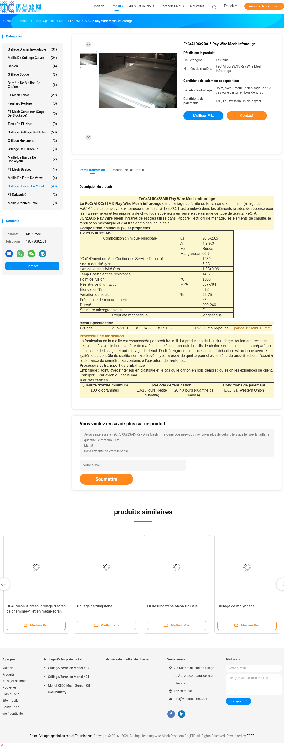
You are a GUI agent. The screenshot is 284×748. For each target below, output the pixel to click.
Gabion (32, 66)
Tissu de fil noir (32, 124)
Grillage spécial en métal (32, 186)
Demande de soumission (264, 6)
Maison (7, 668)
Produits (8, 674)
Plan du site (10, 694)
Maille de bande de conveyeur (32, 159)
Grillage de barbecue (32, 149)
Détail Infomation (92, 170)
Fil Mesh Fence (32, 95)
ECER (251, 736)
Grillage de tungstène (94, 606)
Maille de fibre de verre (32, 178)
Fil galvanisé (32, 194)
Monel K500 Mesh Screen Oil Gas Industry (69, 689)
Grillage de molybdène (236, 606)
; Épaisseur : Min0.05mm (250, 328)
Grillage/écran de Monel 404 (68, 677)
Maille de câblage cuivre (32, 57)
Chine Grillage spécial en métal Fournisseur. (62, 736)
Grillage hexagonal (32, 140)
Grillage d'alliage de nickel (32, 132)
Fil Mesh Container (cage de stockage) (32, 113)
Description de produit (128, 170)
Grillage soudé (32, 74)
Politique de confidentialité (12, 710)
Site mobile (10, 700)
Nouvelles (9, 687)
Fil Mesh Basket (32, 169)
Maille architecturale (32, 203)
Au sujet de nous (14, 681)
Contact (32, 266)
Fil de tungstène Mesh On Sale (172, 606)
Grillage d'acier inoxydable (32, 49)
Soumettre (106, 479)
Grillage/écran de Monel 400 (68, 668)
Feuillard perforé (32, 103)
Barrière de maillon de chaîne (32, 84)
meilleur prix (203, 115)
